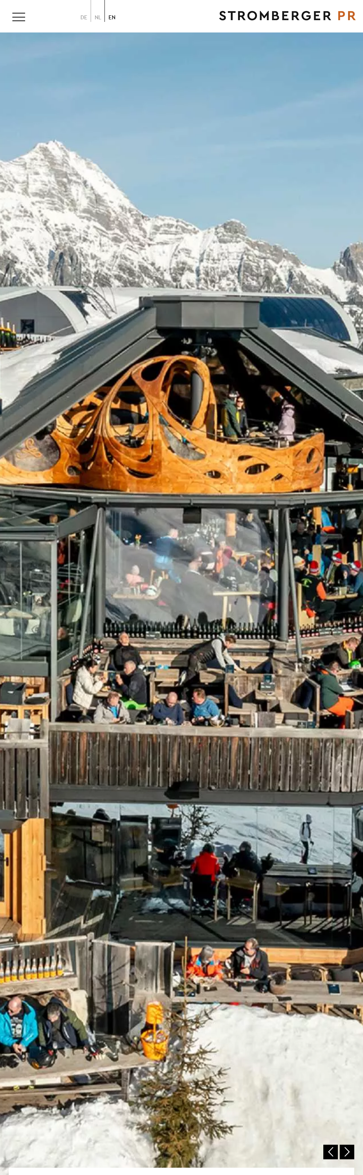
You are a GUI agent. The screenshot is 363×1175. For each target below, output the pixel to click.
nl (98, 17)
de (83, 17)
